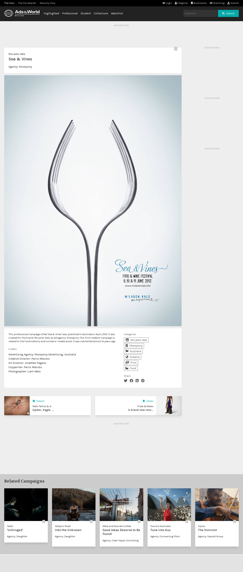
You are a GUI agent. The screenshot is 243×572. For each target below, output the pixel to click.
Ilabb (10, 526)
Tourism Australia (160, 526)
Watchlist (117, 13)
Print (131, 362)
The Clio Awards (27, 3)
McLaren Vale (16, 54)
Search (228, 13)
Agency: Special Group (210, 536)
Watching (217, 3)
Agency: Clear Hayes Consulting (121, 540)
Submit (233, 3)
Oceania (132, 357)
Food (130, 368)
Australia (133, 351)
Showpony (25, 66)
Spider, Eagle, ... (43, 410)
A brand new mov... (140, 410)
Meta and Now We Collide (117, 526)
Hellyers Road (62, 526)
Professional (70, 13)
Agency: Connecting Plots (165, 536)
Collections (101, 13)
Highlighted (51, 13)
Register (181, 3)
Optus (201, 526)
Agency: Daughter (17, 536)
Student (86, 13)
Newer (38, 401)
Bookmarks (199, 3)
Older (148, 401)
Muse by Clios (47, 3)
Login (167, 3)
